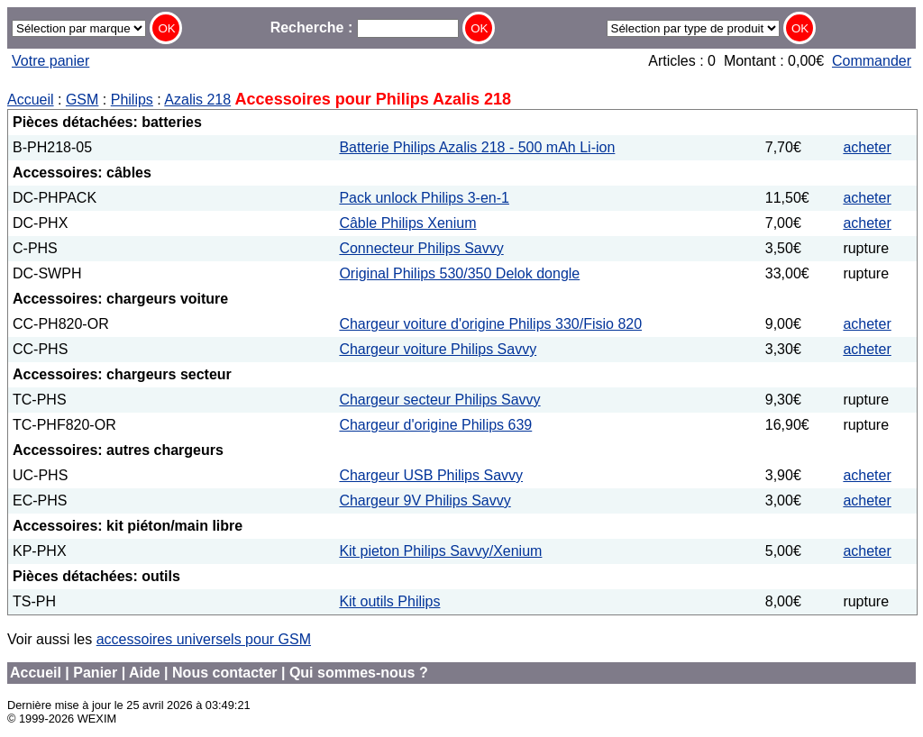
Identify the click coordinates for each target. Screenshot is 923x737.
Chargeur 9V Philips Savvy (424, 500)
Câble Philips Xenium (407, 223)
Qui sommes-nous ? (358, 672)
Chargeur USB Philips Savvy (431, 475)
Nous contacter (224, 672)
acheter (867, 147)
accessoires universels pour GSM (203, 639)
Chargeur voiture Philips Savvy (437, 349)
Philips (132, 99)
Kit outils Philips (389, 601)
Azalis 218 (197, 99)
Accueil (30, 99)
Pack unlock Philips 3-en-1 (424, 197)
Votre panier (50, 60)
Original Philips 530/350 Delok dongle (459, 273)
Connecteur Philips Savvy (421, 248)
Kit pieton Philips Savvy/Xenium (440, 551)
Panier (95, 672)
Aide (144, 672)
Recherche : (364, 27)
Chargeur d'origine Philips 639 (435, 424)
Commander (871, 60)
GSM (82, 99)
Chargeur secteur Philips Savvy (439, 399)
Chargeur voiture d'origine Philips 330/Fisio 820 (490, 324)
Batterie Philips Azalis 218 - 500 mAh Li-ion (477, 147)
